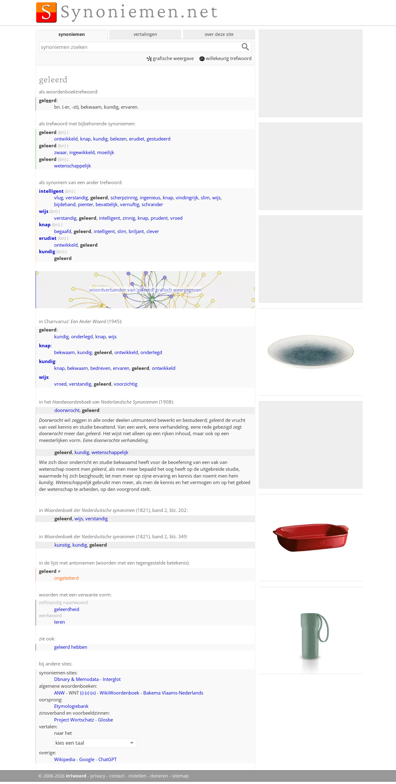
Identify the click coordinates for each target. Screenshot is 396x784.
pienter (85, 204)
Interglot (112, 679)
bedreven (100, 368)
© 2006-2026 (62, 776)
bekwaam (64, 352)
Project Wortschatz (74, 720)
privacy (97, 776)
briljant (136, 231)
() (82, 693)
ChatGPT (107, 759)
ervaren (121, 368)
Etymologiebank (71, 706)
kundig (100, 139)
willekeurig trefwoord (226, 58)
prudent (159, 218)
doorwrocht (67, 410)
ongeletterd (66, 578)
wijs (216, 197)
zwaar (60, 152)
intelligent (51, 191)
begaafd (62, 231)
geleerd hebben (70, 647)
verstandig (77, 197)
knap (85, 139)
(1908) (112, 402)
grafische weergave (170, 58)
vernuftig (129, 204)
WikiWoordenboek (119, 693)
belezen (118, 139)
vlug (58, 197)
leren (59, 622)
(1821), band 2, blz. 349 (115, 536)
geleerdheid (66, 609)
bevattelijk (107, 204)
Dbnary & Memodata (76, 679)
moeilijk (105, 152)
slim (205, 197)
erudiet (136, 139)
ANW (59, 693)
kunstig (62, 545)
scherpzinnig (123, 197)
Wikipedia (64, 759)
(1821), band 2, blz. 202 (115, 510)
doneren (159, 776)
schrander (152, 204)
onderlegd (82, 336)
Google (86, 759)
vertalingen (145, 34)
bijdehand (64, 204)
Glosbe (105, 720)
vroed (176, 218)
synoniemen (71, 34)
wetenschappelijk (72, 165)
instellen (137, 776)
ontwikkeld (66, 139)
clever (152, 231)
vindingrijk (187, 197)
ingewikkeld (82, 152)
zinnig (129, 218)
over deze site (219, 34)
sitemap (180, 776)
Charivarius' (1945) (82, 321)
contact (116, 776)
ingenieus (150, 197)
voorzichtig (125, 384)
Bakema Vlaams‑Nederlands (173, 693)
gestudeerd (158, 139)
